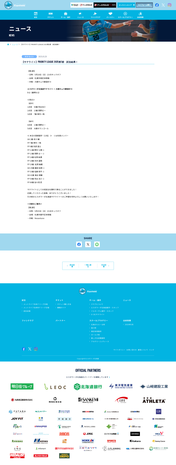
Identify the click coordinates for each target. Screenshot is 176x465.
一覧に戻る (88, 265)
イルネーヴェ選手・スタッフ (102, 309)
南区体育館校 (96, 330)
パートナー (60, 319)
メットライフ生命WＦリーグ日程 (36, 306)
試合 (24, 298)
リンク (151, 348)
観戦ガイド (61, 306)
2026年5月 (129, 323)
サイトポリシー (119, 348)
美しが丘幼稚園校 (98, 336)
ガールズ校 (95, 333)
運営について (143, 348)
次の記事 (104, 265)
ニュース (15, 44)
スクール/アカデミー (98, 319)
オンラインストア (127, 5)
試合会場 (27, 309)
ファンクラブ (28, 319)
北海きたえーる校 (98, 323)
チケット (59, 298)
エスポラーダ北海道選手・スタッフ (105, 306)
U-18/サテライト (98, 313)
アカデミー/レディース (100, 340)
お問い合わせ (131, 348)
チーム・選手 (95, 298)
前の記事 (71, 265)
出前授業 (127, 319)
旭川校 (93, 326)
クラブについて (97, 302)
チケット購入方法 (64, 302)
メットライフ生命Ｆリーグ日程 (36, 302)
